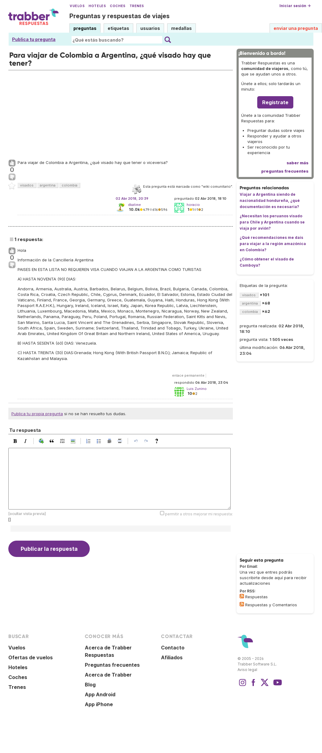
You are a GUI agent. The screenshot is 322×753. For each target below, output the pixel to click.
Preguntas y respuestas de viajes (119, 16)
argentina (48, 185)
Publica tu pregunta (34, 39)
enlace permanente (188, 375)
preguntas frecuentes (284, 171)
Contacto (172, 648)
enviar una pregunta (296, 28)
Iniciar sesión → (295, 5)
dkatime (134, 205)
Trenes (137, 6)
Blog (90, 684)
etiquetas (118, 28)
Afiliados (172, 657)
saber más (297, 162)
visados (27, 185)
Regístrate (275, 102)
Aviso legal (247, 669)
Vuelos (77, 6)
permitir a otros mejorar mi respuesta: (199, 514)
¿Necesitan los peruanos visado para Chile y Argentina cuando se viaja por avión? (272, 222)
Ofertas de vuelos (30, 657)
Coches (117, 6)
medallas (181, 28)
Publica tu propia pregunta (37, 413)
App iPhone (99, 704)
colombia (69, 185)
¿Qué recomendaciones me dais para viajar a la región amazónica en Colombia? (273, 243)
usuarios (150, 28)
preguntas (85, 28)
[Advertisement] (120, 113)
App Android (100, 694)
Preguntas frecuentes (112, 665)
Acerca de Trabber (108, 675)
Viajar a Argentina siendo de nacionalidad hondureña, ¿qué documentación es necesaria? (270, 200)
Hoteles (97, 6)
